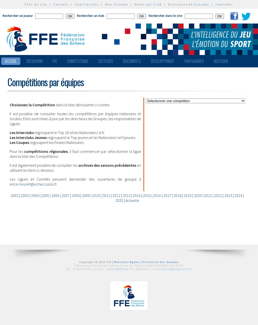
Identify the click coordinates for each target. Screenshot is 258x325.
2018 (177, 195)
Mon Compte (116, 4)
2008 (76, 195)
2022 (218, 195)
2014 (137, 195)
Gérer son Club (148, 4)
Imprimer (224, 4)
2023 (228, 195)
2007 (65, 195)
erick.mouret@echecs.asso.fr (33, 184)
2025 (119, 200)
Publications (87, 4)
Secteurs (105, 61)
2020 (198, 195)
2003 (25, 195)
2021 (208, 195)
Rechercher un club (90, 16)
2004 (35, 195)
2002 (15, 195)
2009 (86, 195)
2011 (106, 195)
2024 (238, 195)
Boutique (221, 61)
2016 (157, 195)
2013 (126, 195)
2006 (55, 195)
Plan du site (36, 4)
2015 (147, 195)
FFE (55, 61)
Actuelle (132, 200)
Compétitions (77, 61)
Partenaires (194, 61)
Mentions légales (127, 262)
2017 (167, 195)
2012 (116, 195)
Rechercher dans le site (165, 16)
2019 (188, 195)
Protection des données (161, 262)
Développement (163, 61)
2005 (45, 195)
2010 (96, 195)
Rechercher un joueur (17, 16)
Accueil (11, 61)
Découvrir (35, 61)
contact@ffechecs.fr (119, 269)
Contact (61, 4)
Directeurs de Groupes (188, 4)
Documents (132, 61)
